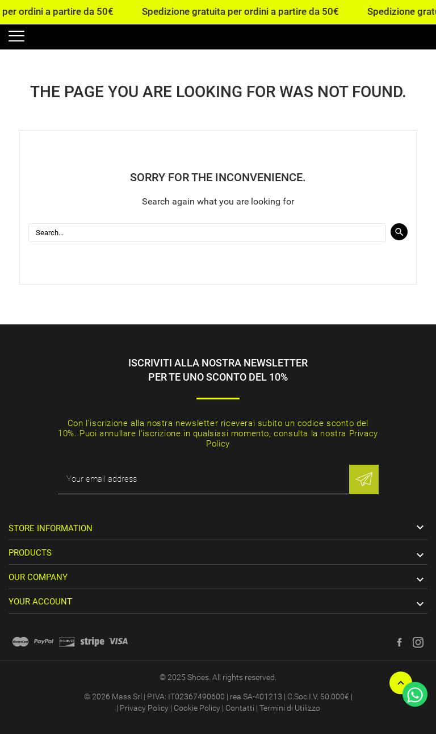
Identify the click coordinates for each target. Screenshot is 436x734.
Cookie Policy (197, 707)
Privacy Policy (144, 707)
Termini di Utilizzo (289, 707)
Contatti (239, 707)
